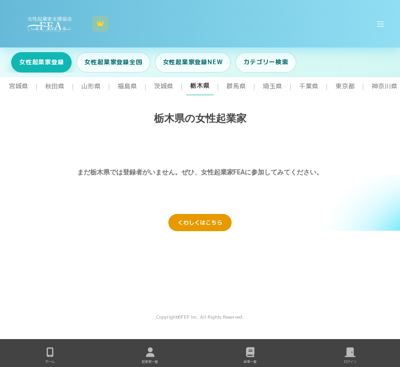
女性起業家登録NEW (193, 62)
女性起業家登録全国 (113, 62)
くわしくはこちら (200, 223)
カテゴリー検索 (265, 62)
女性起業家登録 (41, 62)
